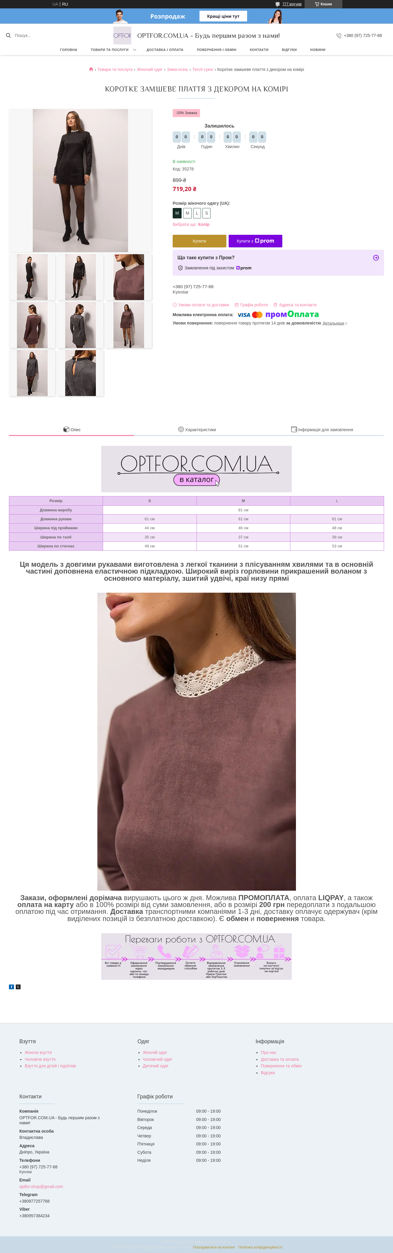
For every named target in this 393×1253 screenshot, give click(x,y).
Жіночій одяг (155, 1052)
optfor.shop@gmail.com (41, 1186)
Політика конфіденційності (260, 1247)
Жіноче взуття (38, 1052)
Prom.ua (224, 1242)
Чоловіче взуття (40, 1059)
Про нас (268, 1052)
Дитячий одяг (156, 1065)
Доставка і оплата (164, 50)
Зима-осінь (177, 69)
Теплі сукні (202, 69)
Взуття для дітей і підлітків (50, 1065)
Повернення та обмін (281, 1065)
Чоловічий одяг (157, 1059)
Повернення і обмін (216, 50)
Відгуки (289, 50)
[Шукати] (8, 35)
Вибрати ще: (191, 224)
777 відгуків (292, 4)
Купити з (255, 241)
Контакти (259, 50)
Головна (68, 50)
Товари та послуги (110, 50)
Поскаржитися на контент (214, 1247)
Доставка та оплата (280, 1059)
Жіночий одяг (150, 69)
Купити (199, 241)
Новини (317, 50)
